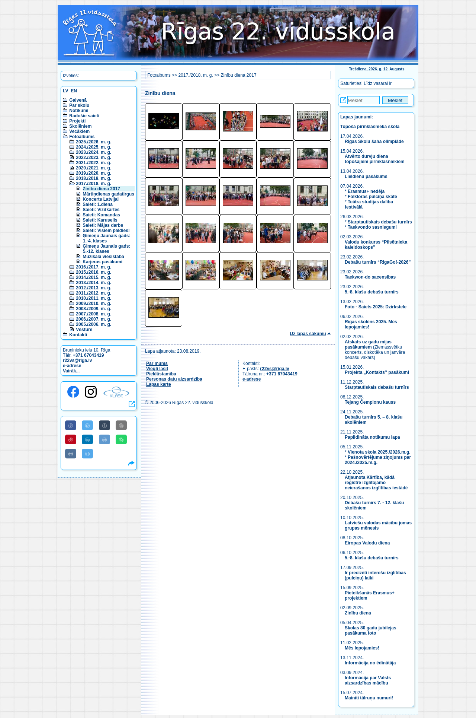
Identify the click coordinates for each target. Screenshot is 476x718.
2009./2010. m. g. (93, 303)
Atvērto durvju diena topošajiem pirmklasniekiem (375, 159)
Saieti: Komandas (101, 214)
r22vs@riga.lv (77, 360)
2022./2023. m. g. (93, 157)
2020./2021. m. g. (93, 168)
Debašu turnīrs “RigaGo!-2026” (378, 262)
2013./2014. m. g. (93, 282)
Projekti (77, 121)
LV (65, 90)
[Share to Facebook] (70, 425)
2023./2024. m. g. (93, 152)
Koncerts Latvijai (101, 199)
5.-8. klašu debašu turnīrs (372, 292)
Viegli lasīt (157, 368)
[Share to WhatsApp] (121, 439)
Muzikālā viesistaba (103, 256)
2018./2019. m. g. (93, 178)
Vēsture (84, 329)
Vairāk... (71, 371)
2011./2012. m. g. (93, 293)
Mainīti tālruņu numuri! (369, 697)
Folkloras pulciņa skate (372, 196)
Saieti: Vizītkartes (101, 209)
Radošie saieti (84, 115)
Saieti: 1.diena (98, 204)
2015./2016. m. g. (93, 272)
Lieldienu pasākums (366, 176)
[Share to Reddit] (104, 439)
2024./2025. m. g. (93, 147)
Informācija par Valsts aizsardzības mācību (368, 680)
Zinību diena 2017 (101, 188)
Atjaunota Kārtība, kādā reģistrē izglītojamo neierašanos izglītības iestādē (376, 482)
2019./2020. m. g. (93, 173)
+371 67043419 (88, 355)
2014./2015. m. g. (93, 277)
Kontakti (78, 334)
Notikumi (78, 110)
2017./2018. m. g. (93, 183)
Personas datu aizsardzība (174, 379)
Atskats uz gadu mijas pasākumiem (368, 344)
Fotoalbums (81, 136)
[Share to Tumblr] (104, 425)
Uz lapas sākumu (308, 333)
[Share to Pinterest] (70, 439)
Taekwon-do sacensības (370, 277)
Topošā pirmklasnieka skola (369, 126)
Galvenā (78, 100)
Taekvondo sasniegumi (373, 227)
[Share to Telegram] (87, 453)
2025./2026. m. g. (93, 141)
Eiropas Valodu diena (367, 543)
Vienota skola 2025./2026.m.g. (379, 452)
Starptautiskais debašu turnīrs (380, 222)
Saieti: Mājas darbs (103, 225)
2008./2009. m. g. (93, 308)
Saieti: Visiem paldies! (106, 230)
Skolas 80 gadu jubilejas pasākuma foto (370, 630)
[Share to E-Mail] (121, 425)
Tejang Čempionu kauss (370, 402)
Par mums (157, 363)
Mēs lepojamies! (362, 648)
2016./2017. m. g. (93, 267)
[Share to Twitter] (87, 425)
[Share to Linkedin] (87, 439)
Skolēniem (80, 126)
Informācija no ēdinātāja (370, 662)
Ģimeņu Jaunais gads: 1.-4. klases (106, 238)
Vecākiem (79, 131)
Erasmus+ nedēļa (366, 191)
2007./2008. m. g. (93, 314)
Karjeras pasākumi (102, 261)
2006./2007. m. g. (93, 319)
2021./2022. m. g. (93, 162)
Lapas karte (158, 384)
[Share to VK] (70, 453)
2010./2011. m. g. (93, 298)
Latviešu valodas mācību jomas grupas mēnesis (378, 525)
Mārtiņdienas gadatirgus (108, 194)
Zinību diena (358, 613)
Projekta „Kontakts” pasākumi (377, 372)
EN (74, 90)
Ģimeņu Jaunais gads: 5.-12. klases (106, 249)
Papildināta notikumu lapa (372, 437)
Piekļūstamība (161, 374)
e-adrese (72, 365)
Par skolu (79, 105)
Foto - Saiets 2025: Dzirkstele (375, 306)
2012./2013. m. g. (93, 287)
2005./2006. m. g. (93, 324)
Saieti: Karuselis (100, 220)
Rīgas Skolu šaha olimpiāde (374, 141)
